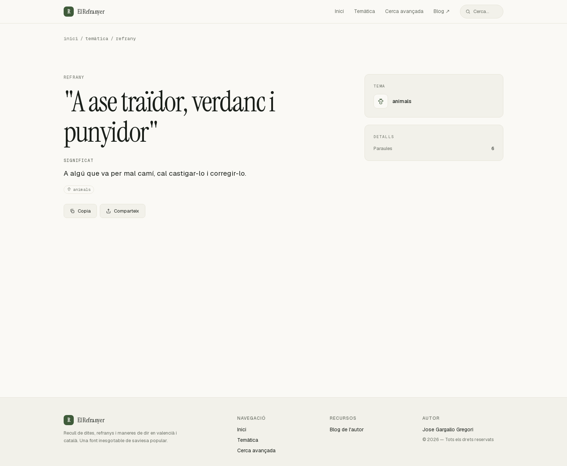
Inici (339, 11)
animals (79, 189)
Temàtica (364, 11)
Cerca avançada (404, 11)
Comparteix (122, 211)
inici (71, 38)
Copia (80, 211)
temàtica (96, 38)
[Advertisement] (202, 277)
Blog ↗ (442, 11)
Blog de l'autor (347, 429)
